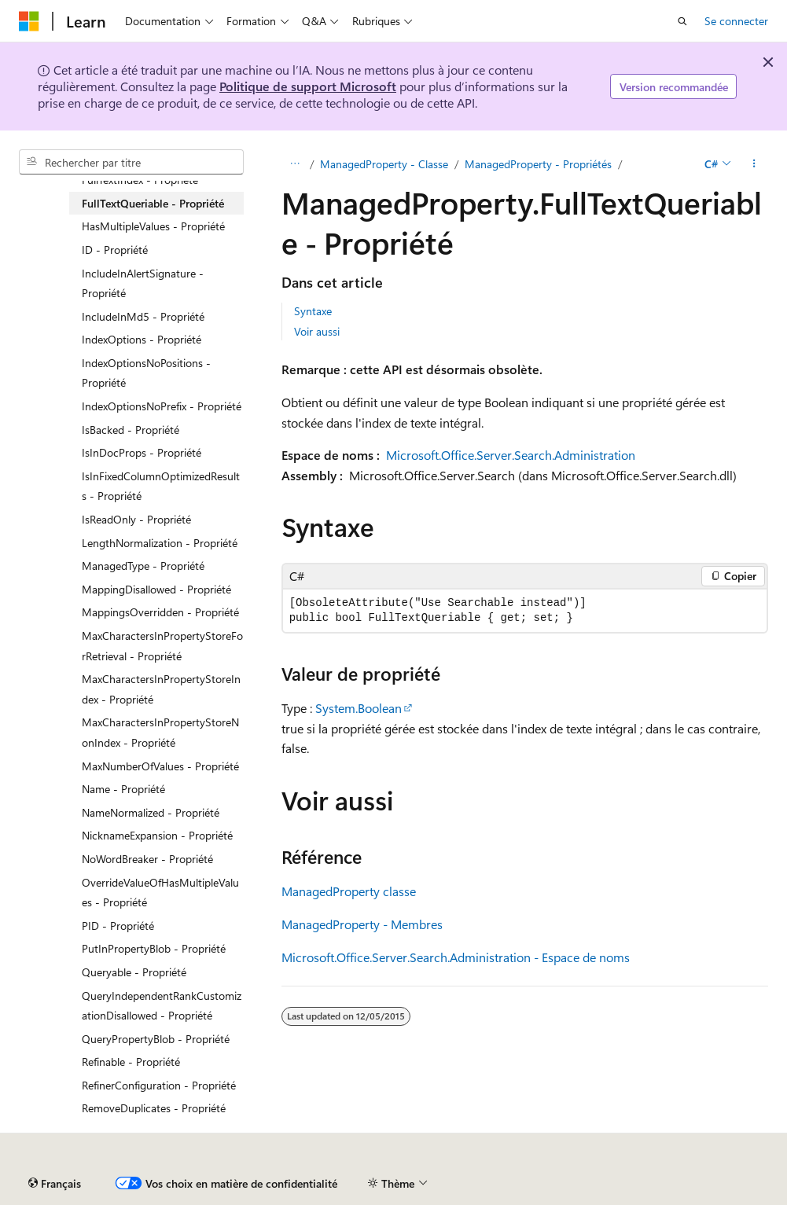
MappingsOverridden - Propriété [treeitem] (160, 611)
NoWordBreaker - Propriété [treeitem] (147, 858)
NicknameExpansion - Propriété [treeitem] (157, 835)
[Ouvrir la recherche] (682, 21)
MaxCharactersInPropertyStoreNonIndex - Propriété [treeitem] (160, 732)
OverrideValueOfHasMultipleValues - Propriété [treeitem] (160, 892)
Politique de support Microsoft (307, 86)
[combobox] (131, 162)
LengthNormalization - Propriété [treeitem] (159, 542)
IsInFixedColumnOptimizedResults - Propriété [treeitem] (161, 486)
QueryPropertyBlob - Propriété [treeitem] (156, 1038)
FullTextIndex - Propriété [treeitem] (140, 179)
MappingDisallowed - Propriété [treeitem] (156, 589)
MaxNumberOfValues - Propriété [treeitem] (160, 766)
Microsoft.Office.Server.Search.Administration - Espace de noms (455, 957)
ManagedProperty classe (348, 891)
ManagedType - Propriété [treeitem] (143, 565)
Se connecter (736, 20)
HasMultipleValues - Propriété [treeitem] (153, 226)
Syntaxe (313, 310)
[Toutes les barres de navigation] (295, 164)
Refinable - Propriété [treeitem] (131, 1061)
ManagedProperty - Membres (362, 924)
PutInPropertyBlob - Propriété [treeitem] (154, 948)
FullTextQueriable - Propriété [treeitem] (153, 203)
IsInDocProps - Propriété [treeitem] (141, 452)
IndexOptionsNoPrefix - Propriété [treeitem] (161, 406)
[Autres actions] (754, 164)
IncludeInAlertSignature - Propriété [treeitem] (143, 283)
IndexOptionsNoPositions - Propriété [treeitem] (146, 373)
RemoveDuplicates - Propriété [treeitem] (154, 1107)
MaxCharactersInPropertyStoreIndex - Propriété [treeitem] (161, 689)
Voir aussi (317, 331)
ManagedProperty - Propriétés (538, 163)
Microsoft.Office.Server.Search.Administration (510, 454)
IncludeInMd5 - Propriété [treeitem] (143, 316)
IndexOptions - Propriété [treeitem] (141, 339)
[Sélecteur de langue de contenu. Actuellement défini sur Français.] (54, 1183)
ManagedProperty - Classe (384, 163)
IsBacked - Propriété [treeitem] (130, 429)
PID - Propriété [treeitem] (118, 925)
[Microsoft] (29, 21)
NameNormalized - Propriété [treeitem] (150, 812)
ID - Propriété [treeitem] (115, 249)
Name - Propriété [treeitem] (123, 788)
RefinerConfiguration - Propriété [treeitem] (159, 1085)
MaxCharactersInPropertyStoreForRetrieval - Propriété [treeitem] (162, 645)
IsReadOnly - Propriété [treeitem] (136, 519)
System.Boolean (358, 708)
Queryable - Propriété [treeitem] (134, 971)
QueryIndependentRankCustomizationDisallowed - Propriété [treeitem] (161, 1005)
